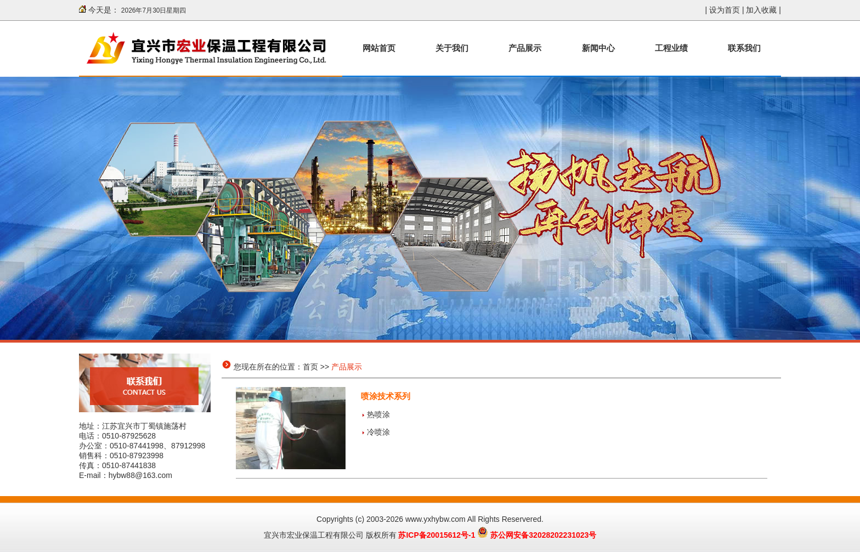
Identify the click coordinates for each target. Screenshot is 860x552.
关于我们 (451, 48)
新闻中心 (598, 48)
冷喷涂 (378, 432)
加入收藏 (761, 9)
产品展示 (524, 48)
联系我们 (744, 48)
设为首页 (724, 9)
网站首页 (379, 48)
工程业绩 (671, 48)
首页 (310, 366)
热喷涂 (378, 414)
